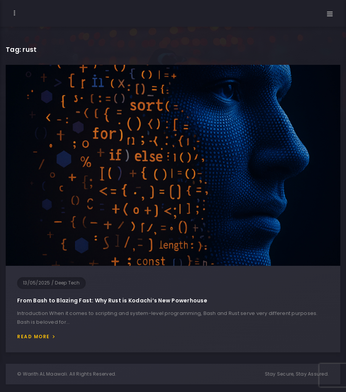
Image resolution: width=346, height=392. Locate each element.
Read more (33, 336)
